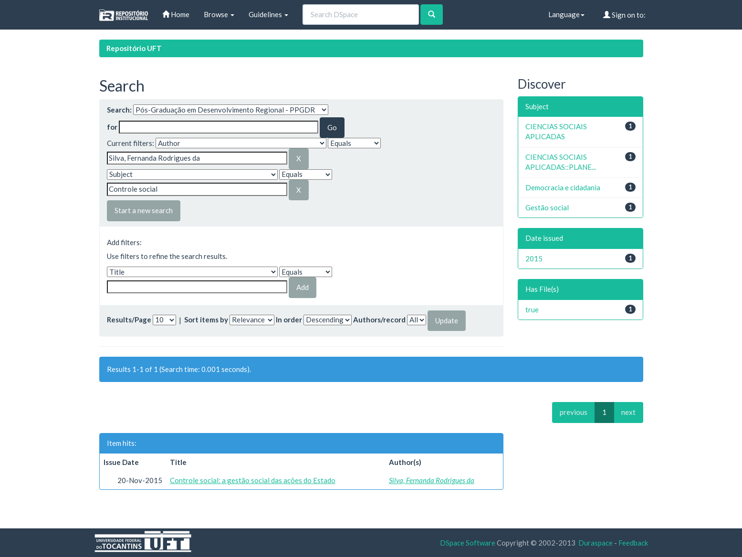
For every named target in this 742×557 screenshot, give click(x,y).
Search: (119, 109)
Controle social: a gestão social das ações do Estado (252, 480)
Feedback (633, 542)
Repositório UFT (134, 48)
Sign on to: (624, 14)
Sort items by (206, 319)
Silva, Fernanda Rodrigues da (431, 480)
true (532, 309)
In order (289, 319)
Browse (219, 14)
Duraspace (595, 542)
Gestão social (547, 207)
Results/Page (129, 319)
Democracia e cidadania (562, 187)
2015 (534, 258)
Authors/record (379, 319)
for (112, 127)
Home (175, 14)
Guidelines (268, 14)
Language (566, 14)
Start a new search (144, 210)
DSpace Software (467, 542)
